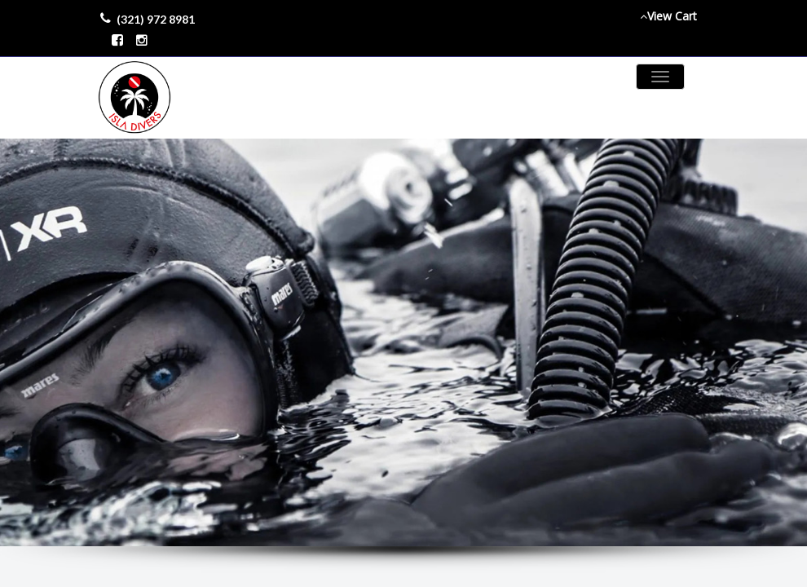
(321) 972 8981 (156, 19)
